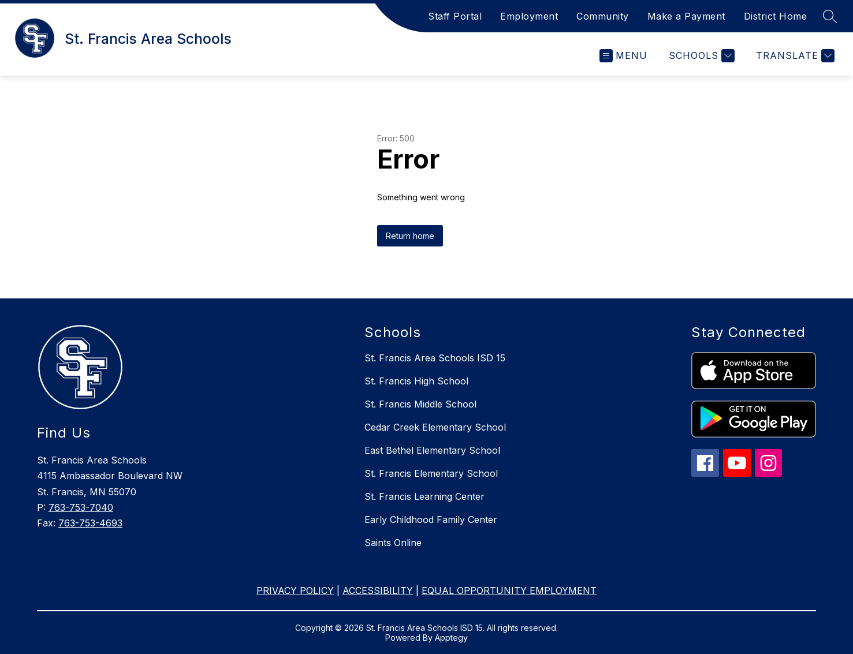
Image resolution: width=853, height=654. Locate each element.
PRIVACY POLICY (295, 590)
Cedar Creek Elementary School (435, 427)
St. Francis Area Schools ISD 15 (434, 358)
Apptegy (451, 637)
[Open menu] (623, 55)
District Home (775, 16)
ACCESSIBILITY (377, 590)
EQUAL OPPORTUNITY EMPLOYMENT (509, 590)
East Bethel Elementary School (432, 450)
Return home (410, 236)
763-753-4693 (90, 523)
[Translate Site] (794, 55)
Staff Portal (455, 16)
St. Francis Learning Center (424, 496)
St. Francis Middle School (420, 404)
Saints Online (393, 542)
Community (602, 16)
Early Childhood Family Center (430, 519)
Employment (529, 16)
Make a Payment (686, 16)
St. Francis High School (416, 381)
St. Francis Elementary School (431, 473)
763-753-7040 (81, 507)
